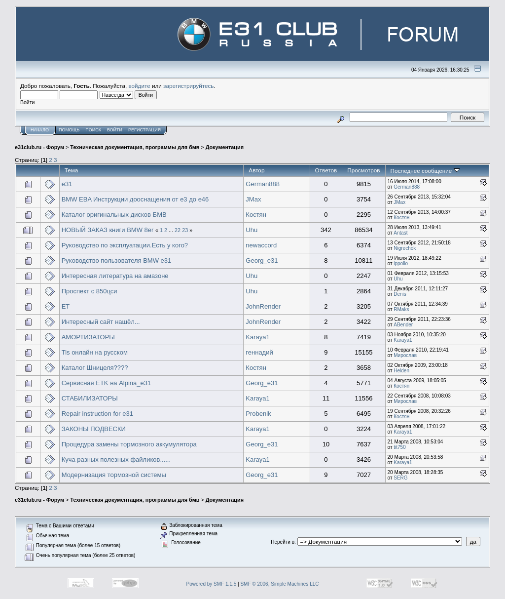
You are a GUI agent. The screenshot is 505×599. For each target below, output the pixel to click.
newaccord (261, 245)
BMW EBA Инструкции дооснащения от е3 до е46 (135, 199)
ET (66, 306)
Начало (40, 129)
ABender (403, 324)
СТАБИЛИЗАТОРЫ (90, 398)
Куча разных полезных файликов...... (116, 459)
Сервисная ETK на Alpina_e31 (106, 383)
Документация (225, 147)
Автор (256, 170)
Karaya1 (257, 337)
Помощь (69, 129)
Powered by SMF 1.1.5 (211, 584)
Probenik (258, 413)
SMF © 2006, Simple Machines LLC (279, 584)
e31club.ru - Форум (39, 147)
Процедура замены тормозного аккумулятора (129, 444)
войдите (139, 85)
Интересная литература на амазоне (115, 276)
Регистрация (144, 129)
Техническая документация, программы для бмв (134, 147)
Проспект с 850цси (89, 291)
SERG (400, 477)
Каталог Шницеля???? (95, 367)
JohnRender (263, 306)
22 (177, 230)
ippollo (401, 263)
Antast (400, 233)
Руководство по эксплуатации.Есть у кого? (125, 245)
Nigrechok (405, 248)
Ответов (326, 170)
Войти (114, 129)
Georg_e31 (262, 260)
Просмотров (363, 170)
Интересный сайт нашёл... (101, 321)
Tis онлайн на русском (95, 352)
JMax (253, 199)
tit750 (399, 447)
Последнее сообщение (425, 170)
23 (185, 230)
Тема (71, 170)
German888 (263, 184)
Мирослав (405, 355)
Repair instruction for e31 (97, 413)
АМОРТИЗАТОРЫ (88, 337)
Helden (401, 370)
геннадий (259, 352)
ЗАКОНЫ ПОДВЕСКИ (94, 429)
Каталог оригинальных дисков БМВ (114, 214)
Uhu (251, 230)
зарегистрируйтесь (188, 85)
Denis (400, 294)
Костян (256, 214)
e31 (67, 184)
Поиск (93, 129)
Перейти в (282, 542)
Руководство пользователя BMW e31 (117, 260)
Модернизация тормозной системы (114, 475)
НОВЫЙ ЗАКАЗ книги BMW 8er (108, 230)
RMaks (401, 309)
